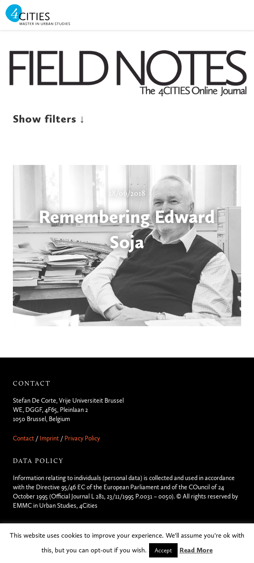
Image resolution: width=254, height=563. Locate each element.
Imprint (49, 438)
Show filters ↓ (49, 119)
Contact (23, 438)
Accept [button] (163, 550)
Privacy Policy (82, 438)
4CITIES (44, 15)
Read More (196, 550)
